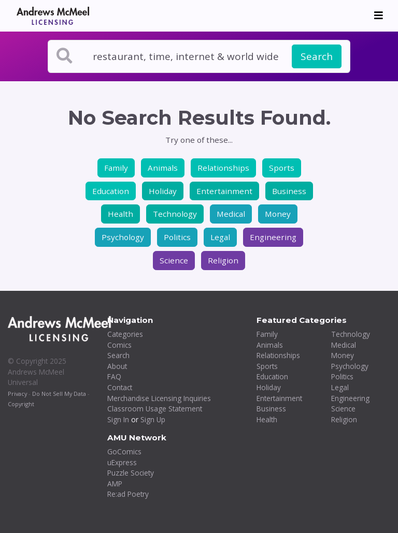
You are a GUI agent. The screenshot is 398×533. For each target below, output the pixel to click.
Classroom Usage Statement (154, 408)
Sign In (118, 419)
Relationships (223, 167)
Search (317, 56)
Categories (125, 334)
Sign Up (152, 419)
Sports (281, 167)
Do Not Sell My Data (59, 393)
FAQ (114, 376)
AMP (114, 483)
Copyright (21, 404)
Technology (175, 214)
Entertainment (224, 191)
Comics (119, 345)
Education (110, 191)
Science (174, 260)
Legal (220, 237)
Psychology (123, 237)
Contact (119, 387)
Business (289, 191)
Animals (163, 167)
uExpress (122, 462)
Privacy (17, 393)
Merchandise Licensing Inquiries (159, 398)
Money (278, 214)
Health (120, 214)
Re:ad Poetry (128, 494)
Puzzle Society (130, 473)
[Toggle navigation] (378, 15)
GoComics (124, 451)
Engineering (273, 237)
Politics (177, 237)
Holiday (163, 191)
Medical (231, 214)
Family (116, 167)
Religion (223, 260)
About (117, 366)
